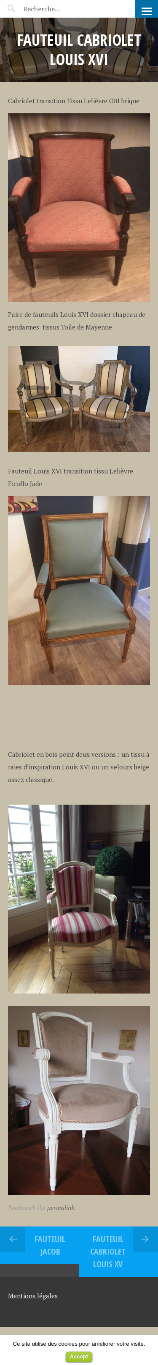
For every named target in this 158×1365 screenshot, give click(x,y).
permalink (60, 1207)
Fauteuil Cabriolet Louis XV (108, 1251)
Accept (79, 1356)
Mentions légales (33, 1296)
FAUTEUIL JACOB (50, 1245)
